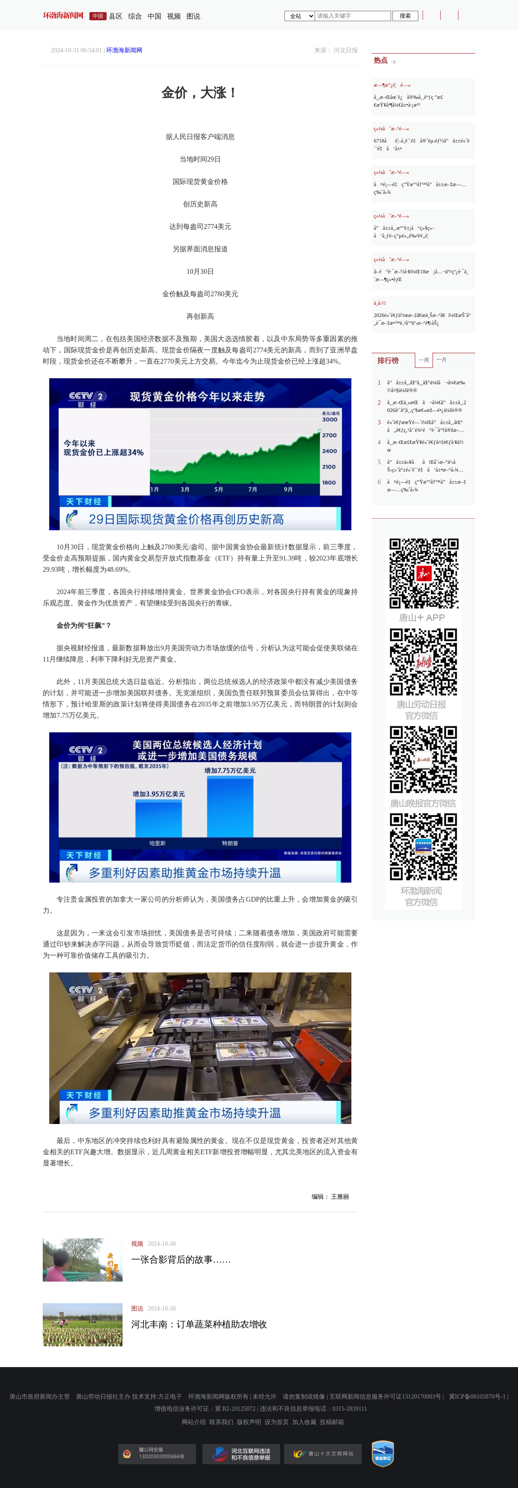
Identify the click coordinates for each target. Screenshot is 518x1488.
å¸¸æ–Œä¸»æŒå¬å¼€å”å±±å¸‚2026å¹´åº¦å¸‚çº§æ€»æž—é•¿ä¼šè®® (426, 406)
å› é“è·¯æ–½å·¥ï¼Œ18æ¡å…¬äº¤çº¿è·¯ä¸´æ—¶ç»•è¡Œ (421, 275)
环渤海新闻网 (124, 50)
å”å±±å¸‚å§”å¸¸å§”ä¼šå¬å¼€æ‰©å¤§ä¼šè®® (426, 386)
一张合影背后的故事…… (181, 1259)
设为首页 (277, 1422)
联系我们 (221, 1422)
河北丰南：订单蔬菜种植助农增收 (199, 1324)
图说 (193, 16)
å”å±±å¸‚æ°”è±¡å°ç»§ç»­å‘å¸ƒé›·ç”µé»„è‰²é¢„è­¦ (404, 232)
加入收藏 (304, 1422)
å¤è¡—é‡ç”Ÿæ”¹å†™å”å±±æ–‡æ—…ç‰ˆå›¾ (420, 188)
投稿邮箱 (332, 1422)
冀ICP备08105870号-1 (477, 1396)
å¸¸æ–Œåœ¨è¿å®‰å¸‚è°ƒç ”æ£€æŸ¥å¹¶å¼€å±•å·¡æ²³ (408, 101)
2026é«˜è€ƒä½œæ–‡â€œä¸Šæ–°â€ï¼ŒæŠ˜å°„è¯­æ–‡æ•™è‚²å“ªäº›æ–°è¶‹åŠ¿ (422, 319)
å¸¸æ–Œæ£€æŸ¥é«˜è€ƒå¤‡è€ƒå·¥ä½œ (425, 446)
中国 (154, 16)
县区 (116, 16)
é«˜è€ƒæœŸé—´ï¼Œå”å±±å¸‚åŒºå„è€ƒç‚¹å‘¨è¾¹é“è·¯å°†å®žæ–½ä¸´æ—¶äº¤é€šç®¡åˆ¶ (426, 426)
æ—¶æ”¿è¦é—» (392, 85)
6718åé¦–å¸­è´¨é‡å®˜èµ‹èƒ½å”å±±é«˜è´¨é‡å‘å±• (422, 145)
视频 (174, 16)
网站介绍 (194, 1422)
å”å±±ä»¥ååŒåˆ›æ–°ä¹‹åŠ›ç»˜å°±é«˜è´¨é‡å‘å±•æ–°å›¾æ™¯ (424, 466)
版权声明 (249, 1422)
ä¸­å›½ (380, 303)
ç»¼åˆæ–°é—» (391, 129)
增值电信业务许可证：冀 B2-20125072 (205, 1409)
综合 (135, 16)
